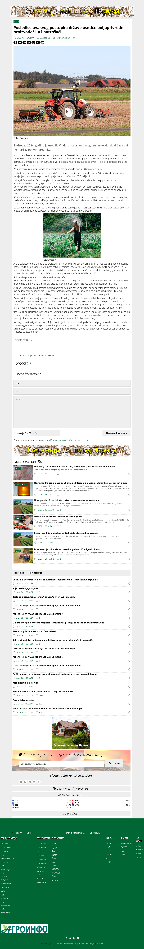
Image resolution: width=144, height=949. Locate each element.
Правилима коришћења (63, 440)
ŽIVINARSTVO (41, 863)
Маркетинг (79, 943)
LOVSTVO (55, 880)
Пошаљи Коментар (116, 433)
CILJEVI (138, 854)
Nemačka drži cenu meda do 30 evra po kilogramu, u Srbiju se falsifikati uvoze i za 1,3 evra (81, 482)
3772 (41, 695)
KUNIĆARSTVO (41, 882)
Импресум (90, 943)
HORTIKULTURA (6, 884)
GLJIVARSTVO (5, 913)
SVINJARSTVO (41, 848)
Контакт (99, 943)
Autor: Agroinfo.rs (63, 38)
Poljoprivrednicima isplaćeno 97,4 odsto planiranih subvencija (66, 533)
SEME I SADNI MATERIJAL (55, 865)
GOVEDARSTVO (42, 844)
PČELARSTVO (41, 867)
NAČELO (138, 858)
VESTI (29, 833)
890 (40, 704)
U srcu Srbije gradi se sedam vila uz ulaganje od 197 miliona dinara (47, 605)
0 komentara (45, 38)
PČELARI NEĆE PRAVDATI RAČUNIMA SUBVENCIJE (38, 614)
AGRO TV (18, 833)
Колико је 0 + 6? (22, 433)
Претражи (114, 763)
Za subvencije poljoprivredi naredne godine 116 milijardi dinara (67, 549)
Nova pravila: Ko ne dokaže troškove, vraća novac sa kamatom (66, 500)
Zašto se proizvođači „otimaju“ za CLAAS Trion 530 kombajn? (44, 596)
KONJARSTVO (41, 860)
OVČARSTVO (41, 852)
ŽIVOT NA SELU (109, 847)
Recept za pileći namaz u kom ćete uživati (34, 631)
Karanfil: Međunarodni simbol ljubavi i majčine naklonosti (43, 691)
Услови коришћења (64, 943)
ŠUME (54, 844)
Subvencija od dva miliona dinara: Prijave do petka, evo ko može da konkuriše (74, 466)
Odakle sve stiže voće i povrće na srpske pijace (58, 516)
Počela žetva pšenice (23, 700)
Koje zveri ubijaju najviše (25, 588)
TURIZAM (109, 854)
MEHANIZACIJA (95, 833)
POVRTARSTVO (6, 848)
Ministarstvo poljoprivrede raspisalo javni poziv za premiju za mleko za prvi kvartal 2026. (59, 622)
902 (40, 712)
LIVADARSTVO (5, 887)
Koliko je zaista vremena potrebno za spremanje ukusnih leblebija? (47, 708)
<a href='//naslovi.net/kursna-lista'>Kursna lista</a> (71, 804)
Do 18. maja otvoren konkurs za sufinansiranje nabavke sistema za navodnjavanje (55, 579)
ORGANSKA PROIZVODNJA (75, 833)
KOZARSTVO (41, 856)
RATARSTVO (5, 844)
